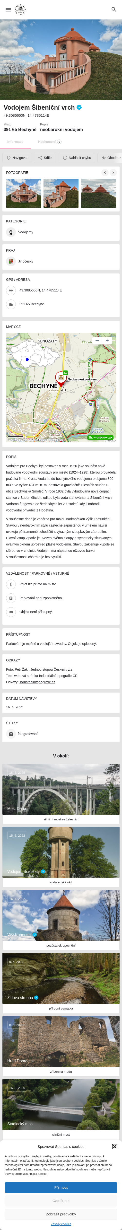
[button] (114, 1146)
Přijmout (61, 1187)
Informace (15, 142)
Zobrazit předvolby (61, 1214)
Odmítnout (61, 1201)
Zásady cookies (61, 1224)
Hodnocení (49, 142)
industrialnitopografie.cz (37, 682)
